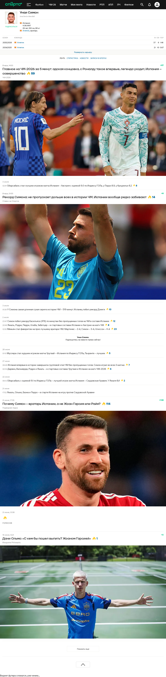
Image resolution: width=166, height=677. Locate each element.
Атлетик (26, 30)
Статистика (72, 58)
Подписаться (11, 27)
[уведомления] (149, 5)
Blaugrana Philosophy (11, 542)
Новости (84, 58)
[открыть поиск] (142, 5)
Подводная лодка (10, 407)
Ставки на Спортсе (10, 201)
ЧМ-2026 (6, 77)
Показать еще (83, 649)
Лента (62, 58)
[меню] (29, 4)
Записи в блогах (98, 58)
